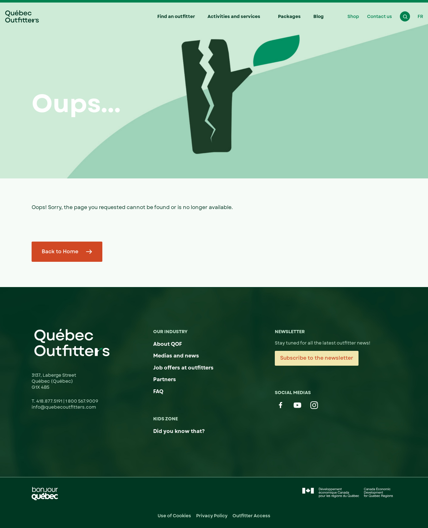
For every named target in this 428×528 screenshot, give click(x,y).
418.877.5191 (49, 401)
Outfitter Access (251, 516)
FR (420, 16)
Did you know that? (179, 431)
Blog (318, 16)
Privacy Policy (211, 516)
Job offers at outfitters (183, 367)
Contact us (379, 16)
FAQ (158, 391)
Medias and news (176, 355)
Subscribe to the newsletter (316, 358)
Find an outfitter (176, 16)
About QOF (167, 344)
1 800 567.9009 (81, 401)
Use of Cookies (174, 516)
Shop (353, 16)
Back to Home (60, 251)
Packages (289, 16)
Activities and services (234, 16)
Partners (164, 379)
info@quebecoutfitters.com (64, 407)
